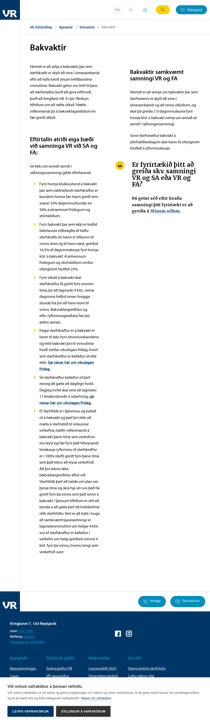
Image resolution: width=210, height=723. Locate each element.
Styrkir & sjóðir (60, 658)
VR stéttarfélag (41, 27)
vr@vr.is (29, 636)
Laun (14, 675)
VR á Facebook (118, 634)
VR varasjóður (57, 675)
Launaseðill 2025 (102, 668)
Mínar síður (145, 10)
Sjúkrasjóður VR (59, 668)
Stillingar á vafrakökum (83, 711)
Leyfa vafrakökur (30, 711)
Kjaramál (66, 27)
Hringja (152, 601)
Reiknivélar (99, 658)
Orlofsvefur (131, 10)
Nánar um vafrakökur (96, 698)
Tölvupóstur (188, 601)
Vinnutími (87, 27)
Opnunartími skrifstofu (27, 642)
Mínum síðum (165, 210)
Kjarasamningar (23, 668)
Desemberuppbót (103, 675)
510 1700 (25, 631)
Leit (163, 10)
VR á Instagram (129, 634)
